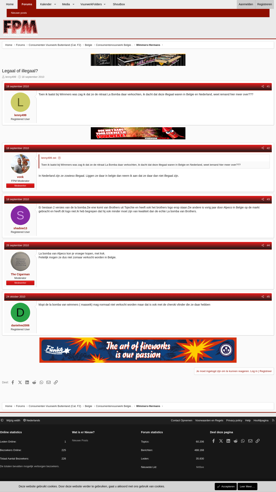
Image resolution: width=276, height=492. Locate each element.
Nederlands (40, 420)
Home (16, 4)
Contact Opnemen (173, 420)
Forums (33, 4)
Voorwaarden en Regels (201, 420)
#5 (260, 297)
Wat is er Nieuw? (87, 432)
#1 (260, 87)
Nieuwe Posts (84, 439)
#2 (260, 149)
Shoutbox (125, 4)
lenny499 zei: (57, 158)
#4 (260, 246)
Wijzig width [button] (22, 420)
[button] (62, 4)
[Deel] (255, 87)
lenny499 (18, 77)
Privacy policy (226, 420)
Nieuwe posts (19, 12)
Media (72, 4)
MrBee (196, 467)
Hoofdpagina (252, 420)
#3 (260, 200)
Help (239, 420)
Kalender (52, 4)
